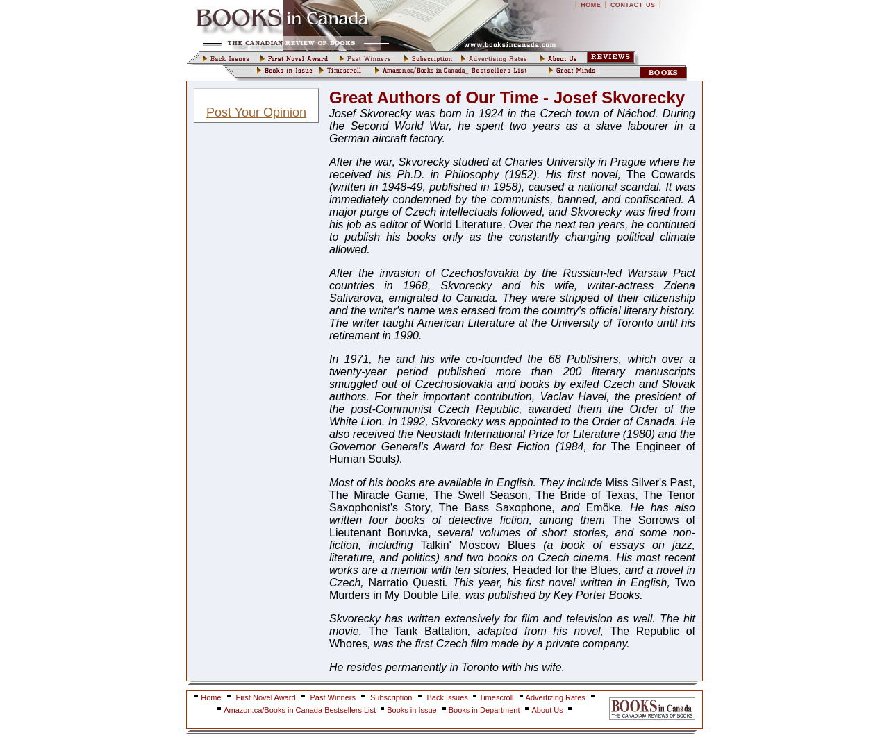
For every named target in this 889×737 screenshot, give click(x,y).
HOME (591, 4)
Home (211, 697)
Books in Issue (412, 710)
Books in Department (484, 710)
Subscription (391, 697)
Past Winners (333, 697)
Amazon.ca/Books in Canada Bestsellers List (301, 710)
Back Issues (448, 697)
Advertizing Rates (555, 697)
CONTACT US (633, 4)
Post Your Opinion (256, 112)
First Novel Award (266, 697)
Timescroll (496, 697)
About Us (548, 710)
